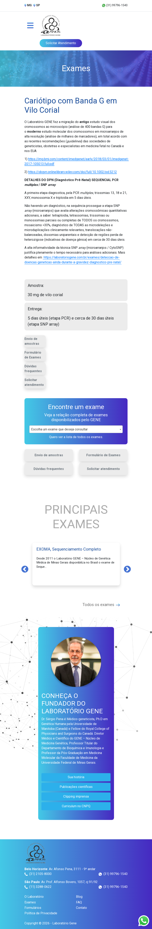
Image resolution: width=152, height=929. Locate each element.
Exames (30, 902)
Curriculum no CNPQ (76, 806)
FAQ (79, 902)
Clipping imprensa (76, 796)
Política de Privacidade (40, 913)
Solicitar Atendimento (61, 43)
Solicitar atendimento (34, 382)
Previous (25, 569)
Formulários (32, 908)
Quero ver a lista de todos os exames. (76, 437)
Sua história (76, 777)
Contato (81, 908)
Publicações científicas (76, 787)
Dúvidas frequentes (33, 368)
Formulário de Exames (32, 355)
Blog (79, 897)
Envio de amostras (31, 341)
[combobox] (76, 429)
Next (127, 569)
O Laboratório (34, 897)
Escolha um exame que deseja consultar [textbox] (59, 429)
